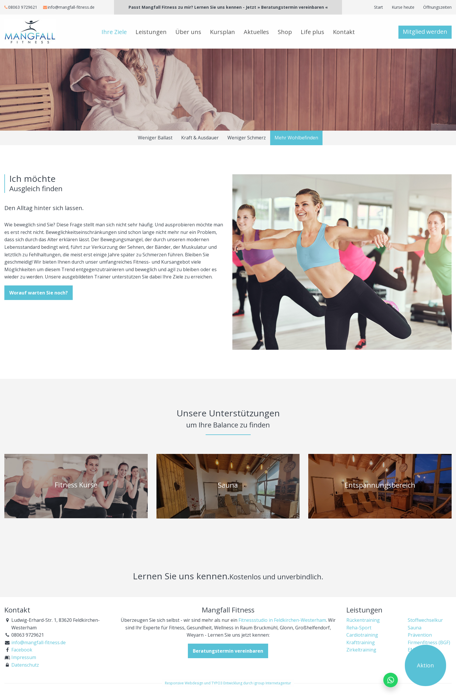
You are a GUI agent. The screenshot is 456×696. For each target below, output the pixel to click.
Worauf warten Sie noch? (38, 293)
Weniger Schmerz (246, 137)
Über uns (188, 32)
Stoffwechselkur (425, 620)
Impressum (23, 657)
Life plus (312, 32)
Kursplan (222, 32)
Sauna (414, 627)
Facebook (21, 650)
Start (378, 7)
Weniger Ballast (155, 137)
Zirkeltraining (361, 650)
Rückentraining (363, 620)
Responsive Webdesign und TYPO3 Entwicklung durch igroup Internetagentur (228, 683)
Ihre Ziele (114, 32)
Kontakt (344, 32)
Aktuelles (256, 32)
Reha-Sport (358, 627)
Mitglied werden (425, 31)
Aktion (425, 665)
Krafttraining (360, 642)
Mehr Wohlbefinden (296, 137)
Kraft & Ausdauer (200, 137)
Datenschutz (25, 665)
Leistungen (151, 32)
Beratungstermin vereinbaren (228, 651)
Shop (285, 32)
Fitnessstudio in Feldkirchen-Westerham (282, 620)
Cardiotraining (362, 635)
